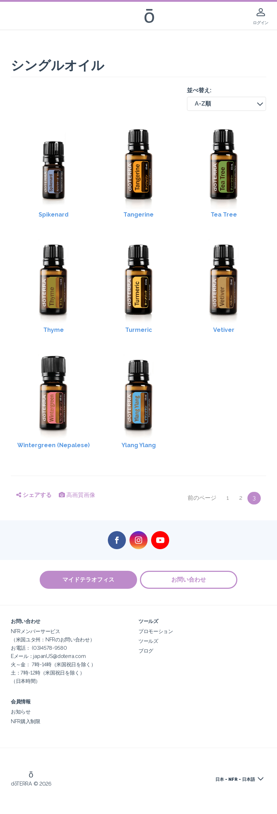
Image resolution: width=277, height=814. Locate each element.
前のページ (202, 497)
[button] (226, 104)
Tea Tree (224, 214)
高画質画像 (77, 494)
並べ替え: (199, 90)
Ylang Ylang (139, 445)
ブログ (145, 651)
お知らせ (21, 711)
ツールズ (148, 641)
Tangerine (138, 214)
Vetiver (223, 329)
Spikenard (54, 214)
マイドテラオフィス (88, 579)
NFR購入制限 (25, 721)
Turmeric (138, 329)
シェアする (34, 494)
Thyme (53, 329)
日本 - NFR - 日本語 (235, 779)
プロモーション (155, 631)
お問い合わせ (189, 579)
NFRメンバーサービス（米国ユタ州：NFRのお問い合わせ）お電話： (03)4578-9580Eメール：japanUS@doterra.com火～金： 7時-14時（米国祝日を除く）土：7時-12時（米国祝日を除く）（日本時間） (53, 656)
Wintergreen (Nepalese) (53, 445)
